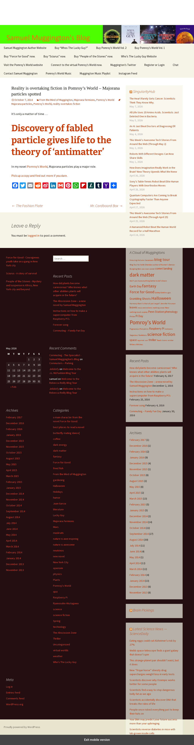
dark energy (60, 444)
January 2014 (137, 580)
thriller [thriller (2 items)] (152, 340)
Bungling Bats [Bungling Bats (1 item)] (135, 269)
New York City (60, 562)
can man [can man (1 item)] (145, 269)
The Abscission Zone (65, 632)
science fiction (61, 615)
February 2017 (138, 440)
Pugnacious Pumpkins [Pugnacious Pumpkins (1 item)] (139, 329)
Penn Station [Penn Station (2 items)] (156, 311)
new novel (59, 556)
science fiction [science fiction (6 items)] (161, 334)
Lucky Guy (58, 515)
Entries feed (13, 692)
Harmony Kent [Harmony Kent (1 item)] (136, 303)
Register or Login (154, 65)
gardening (59, 480)
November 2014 (138, 522)
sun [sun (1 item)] (146, 340)
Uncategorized (61, 644)
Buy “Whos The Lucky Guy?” (71, 48)
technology (59, 627)
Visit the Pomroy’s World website (23, 65)
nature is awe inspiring (65, 538)
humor (56, 497)
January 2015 (137, 510)
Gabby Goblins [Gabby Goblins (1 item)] (161, 292)
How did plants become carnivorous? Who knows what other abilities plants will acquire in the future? (153, 372)
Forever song (137, 405)
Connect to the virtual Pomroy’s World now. (76, 65)
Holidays (58, 491)
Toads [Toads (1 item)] (159, 340)
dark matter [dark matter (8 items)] (142, 274)
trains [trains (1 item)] (164, 340)
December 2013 (138, 586)
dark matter (59, 450)
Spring (56, 621)
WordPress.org (14, 704)
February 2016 (138, 451)
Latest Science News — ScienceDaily (148, 631)
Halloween (59, 486)
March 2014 (136, 569)
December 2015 (138, 463)
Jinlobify (54, 369)
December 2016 (138, 445)
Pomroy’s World (37, 166)
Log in (9, 686)
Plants (56, 580)
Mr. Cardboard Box (106, 205)
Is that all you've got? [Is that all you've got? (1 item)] (151, 303)
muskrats (58, 533)
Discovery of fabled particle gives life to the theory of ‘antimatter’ (61, 140)
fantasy (57, 456)
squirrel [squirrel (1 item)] (140, 340)
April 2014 (135, 563)
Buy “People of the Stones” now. (93, 56)
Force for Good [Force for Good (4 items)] (142, 291)
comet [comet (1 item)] (152, 269)
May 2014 (135, 557)
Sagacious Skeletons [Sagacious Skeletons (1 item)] (138, 335)
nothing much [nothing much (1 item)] (135, 312)
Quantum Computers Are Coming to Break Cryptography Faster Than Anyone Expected (153, 199)
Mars (56, 527)
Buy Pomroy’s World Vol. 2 (111, 48)
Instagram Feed (128, 73)
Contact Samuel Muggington (21, 73)
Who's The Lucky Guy (65, 662)
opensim (58, 568)
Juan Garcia (59, 503)
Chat (175, 65)
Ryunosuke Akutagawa (66, 603)
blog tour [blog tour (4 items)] (162, 259)
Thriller (57, 638)
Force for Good (61, 462)
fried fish (58, 468)
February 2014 (138, 575)
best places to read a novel (68, 427)
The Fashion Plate (27, 205)
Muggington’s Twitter (123, 65)
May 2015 (135, 487)
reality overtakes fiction (66, 104)
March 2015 (136, 498)
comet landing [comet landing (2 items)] (163, 268)
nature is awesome (64, 544)
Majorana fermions (84, 100)
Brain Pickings (143, 610)
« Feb (13, 387)
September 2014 (139, 533)
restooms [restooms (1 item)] (169, 329)
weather (58, 656)
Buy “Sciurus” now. (54, 56)
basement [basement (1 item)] (149, 260)
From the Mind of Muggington (56, 100)
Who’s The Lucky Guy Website (139, 56)
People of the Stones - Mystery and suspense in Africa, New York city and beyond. (23, 285)
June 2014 (135, 551)
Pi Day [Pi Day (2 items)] (139, 316)
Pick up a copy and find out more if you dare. (39, 175)
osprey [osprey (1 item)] (145, 312)
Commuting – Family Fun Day (145, 411)
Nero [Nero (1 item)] (167, 307)
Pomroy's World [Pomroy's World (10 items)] (148, 322)
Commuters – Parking (61, 363)
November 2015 (138, 469)
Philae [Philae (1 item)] (132, 316)
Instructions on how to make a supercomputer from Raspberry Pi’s (70, 315)
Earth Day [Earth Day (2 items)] (136, 286)
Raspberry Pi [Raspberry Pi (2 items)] (156, 328)
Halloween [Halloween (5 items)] (161, 298)
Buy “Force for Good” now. (19, 56)
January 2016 (137, 457)
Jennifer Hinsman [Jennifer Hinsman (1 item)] (168, 303)
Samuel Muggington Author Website (25, 48)
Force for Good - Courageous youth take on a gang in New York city (22, 261)
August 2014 (136, 539)
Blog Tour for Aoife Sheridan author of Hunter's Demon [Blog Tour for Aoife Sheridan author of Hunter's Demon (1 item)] (152, 264)
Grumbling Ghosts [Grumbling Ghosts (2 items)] (140, 298)
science (57, 609)
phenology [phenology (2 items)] (171, 311)
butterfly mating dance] (66, 433)
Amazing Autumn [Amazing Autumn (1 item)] (137, 260)
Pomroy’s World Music (58, 73)
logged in (33, 235)
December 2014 (138, 516)
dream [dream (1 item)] (164, 281)
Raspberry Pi (60, 597)
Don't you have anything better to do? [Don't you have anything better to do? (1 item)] (145, 281)
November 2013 (138, 592)
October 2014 (137, 528)
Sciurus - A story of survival (21, 273)
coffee (56, 439)
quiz (55, 591)
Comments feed (15, 698)
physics (57, 574)
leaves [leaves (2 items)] (133, 307)
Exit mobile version (97, 740)
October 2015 (137, 475)
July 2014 (135, 545)
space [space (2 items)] (133, 340)
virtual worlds (60, 650)
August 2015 (136, 481)
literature (58, 509)
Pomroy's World (105, 100)
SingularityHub (144, 91)
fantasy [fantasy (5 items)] (149, 285)
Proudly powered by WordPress (22, 727)
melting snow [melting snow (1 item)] (158, 307)
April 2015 (135, 492)
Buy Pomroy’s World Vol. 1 (150, 48)
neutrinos (58, 550)
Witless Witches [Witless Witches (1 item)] (136, 344)
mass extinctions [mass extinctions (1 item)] (145, 307)
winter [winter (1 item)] (171, 340)
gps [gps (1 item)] (169, 292)
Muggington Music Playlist (95, 73)
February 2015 (138, 504)
